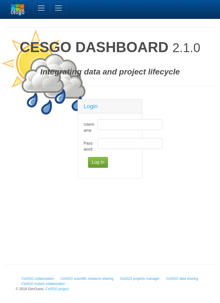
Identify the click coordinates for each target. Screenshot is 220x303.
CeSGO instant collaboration (43, 284)
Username (89, 127)
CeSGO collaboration (37, 279)
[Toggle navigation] (41, 8)
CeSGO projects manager (140, 279)
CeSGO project (57, 289)
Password (88, 146)
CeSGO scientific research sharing (87, 279)
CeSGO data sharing (182, 279)
